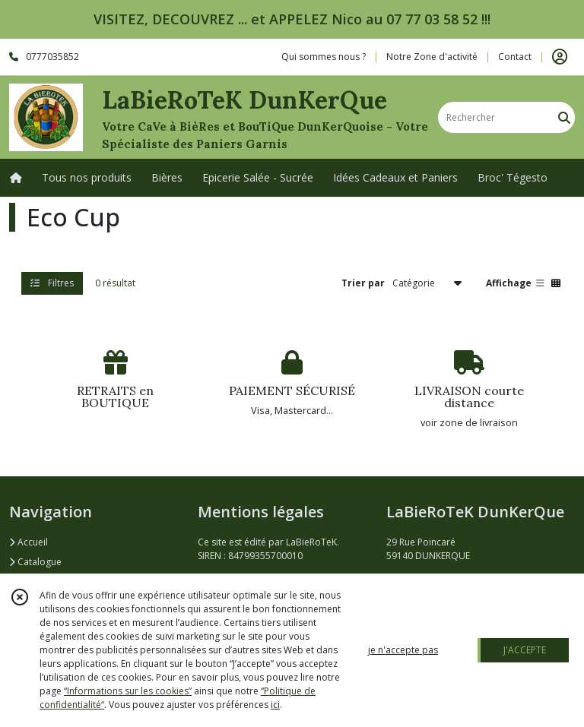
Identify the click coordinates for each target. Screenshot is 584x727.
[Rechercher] (564, 117)
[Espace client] (559, 57)
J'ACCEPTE (524, 649)
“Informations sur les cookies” (128, 690)
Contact (515, 56)
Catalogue (35, 561)
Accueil (28, 542)
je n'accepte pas (403, 649)
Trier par (363, 283)
